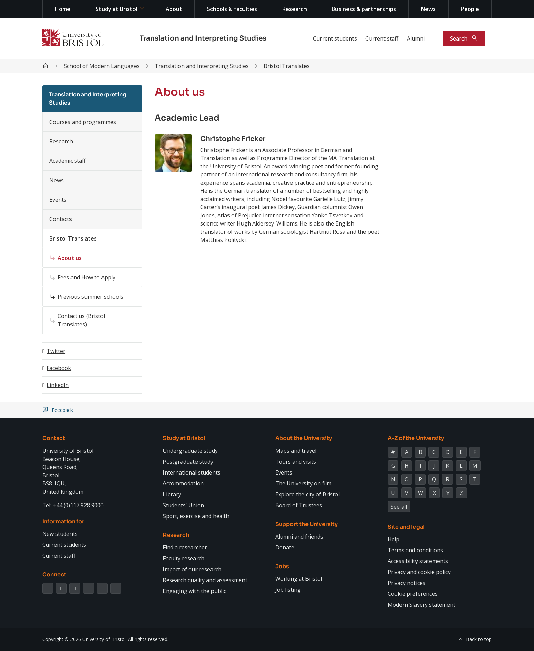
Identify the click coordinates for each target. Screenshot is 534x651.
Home (62, 9)
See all (399, 506)
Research (294, 9)
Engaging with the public (194, 591)
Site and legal (406, 526)
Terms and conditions (415, 550)
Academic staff (67, 161)
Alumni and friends (299, 536)
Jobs (282, 566)
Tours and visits (295, 461)
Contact (53, 438)
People (470, 9)
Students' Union (183, 505)
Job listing (288, 589)
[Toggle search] (464, 38)
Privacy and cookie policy (419, 572)
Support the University (306, 524)
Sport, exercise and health (196, 516)
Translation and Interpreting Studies (203, 38)
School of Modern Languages (102, 66)
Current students (335, 38)
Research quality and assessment (205, 580)
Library (172, 494)
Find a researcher (185, 547)
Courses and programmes (82, 122)
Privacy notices (406, 583)
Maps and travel (295, 450)
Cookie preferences (413, 594)
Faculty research (183, 558)
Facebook (59, 368)
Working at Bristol (298, 579)
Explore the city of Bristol (307, 494)
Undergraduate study (190, 450)
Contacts (60, 219)
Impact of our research (192, 569)
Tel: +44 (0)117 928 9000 (73, 505)
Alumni (416, 38)
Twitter (56, 351)
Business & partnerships (364, 9)
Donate (284, 547)
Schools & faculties (232, 9)
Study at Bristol (116, 9)
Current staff (381, 38)
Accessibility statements (418, 561)
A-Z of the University (416, 438)
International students (191, 472)
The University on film (303, 483)
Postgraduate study (188, 461)
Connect (54, 574)
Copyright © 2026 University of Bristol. (84, 639)
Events (57, 199)
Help (393, 539)
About (174, 9)
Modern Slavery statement (421, 604)
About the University (303, 438)
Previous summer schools (90, 296)
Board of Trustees (298, 505)
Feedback (62, 410)
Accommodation (183, 483)
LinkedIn (58, 385)
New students (60, 534)
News (428, 9)
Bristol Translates (287, 66)
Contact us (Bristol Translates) (81, 320)
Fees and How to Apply (86, 277)
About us (70, 258)
